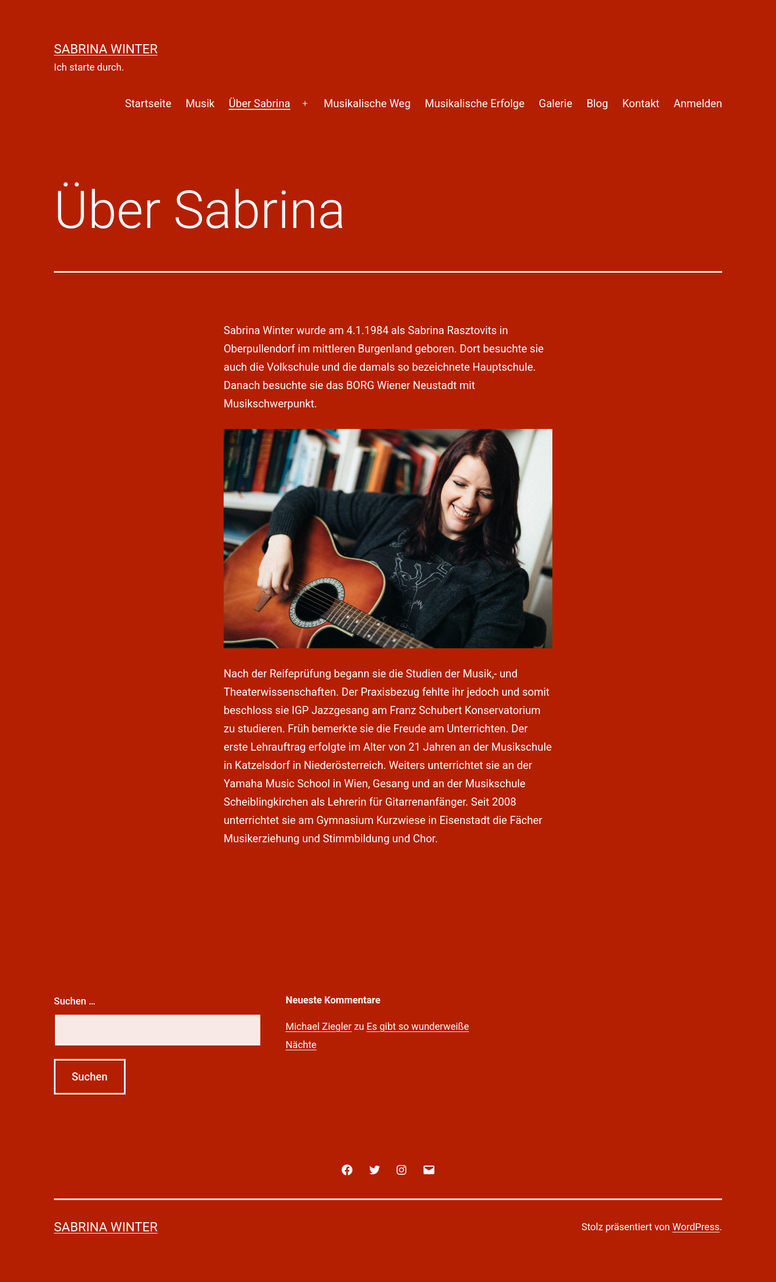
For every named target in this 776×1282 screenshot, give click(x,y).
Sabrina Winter (105, 49)
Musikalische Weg (367, 103)
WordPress (696, 1226)
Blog (597, 103)
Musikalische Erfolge (474, 103)
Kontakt (641, 103)
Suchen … (74, 1001)
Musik (199, 103)
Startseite (148, 103)
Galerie (555, 103)
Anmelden (698, 103)
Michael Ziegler (318, 1026)
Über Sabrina (259, 103)
